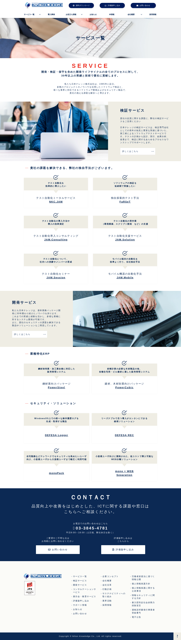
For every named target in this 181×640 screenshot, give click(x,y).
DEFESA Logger (56, 435)
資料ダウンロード (83, 5)
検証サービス (80, 581)
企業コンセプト (110, 576)
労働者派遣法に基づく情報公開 (143, 577)
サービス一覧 (29, 14)
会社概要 (131, 14)
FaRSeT (125, 201)
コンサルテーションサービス (84, 590)
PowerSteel (56, 387)
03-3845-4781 (92, 528)
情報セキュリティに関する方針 (143, 596)
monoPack (56, 473)
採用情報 (152, 14)
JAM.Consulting (56, 239)
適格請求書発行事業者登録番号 (143, 611)
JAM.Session (56, 277)
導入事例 (51, 14)
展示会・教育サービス (84, 596)
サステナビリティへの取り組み (114, 595)
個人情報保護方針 (141, 584)
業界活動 (107, 601)
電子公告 (136, 617)
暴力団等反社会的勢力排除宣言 (143, 604)
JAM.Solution (125, 239)
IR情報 (111, 14)
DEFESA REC (124, 435)
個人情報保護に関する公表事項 (143, 589)
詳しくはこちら (130, 151)
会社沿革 (107, 585)
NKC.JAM (56, 201)
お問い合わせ (145, 5)
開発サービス (80, 585)
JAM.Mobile (125, 277)
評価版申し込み (114, 5)
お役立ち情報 (71, 14)
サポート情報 (80, 605)
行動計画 (107, 589)
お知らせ (93, 14)
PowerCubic (124, 387)
